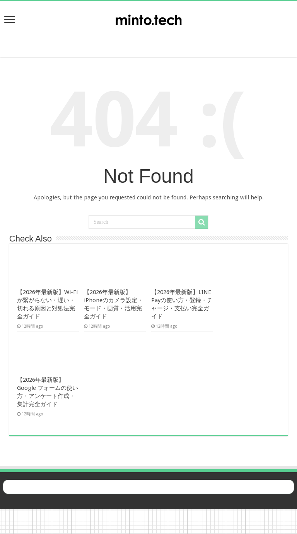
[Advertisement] (148, 38)
